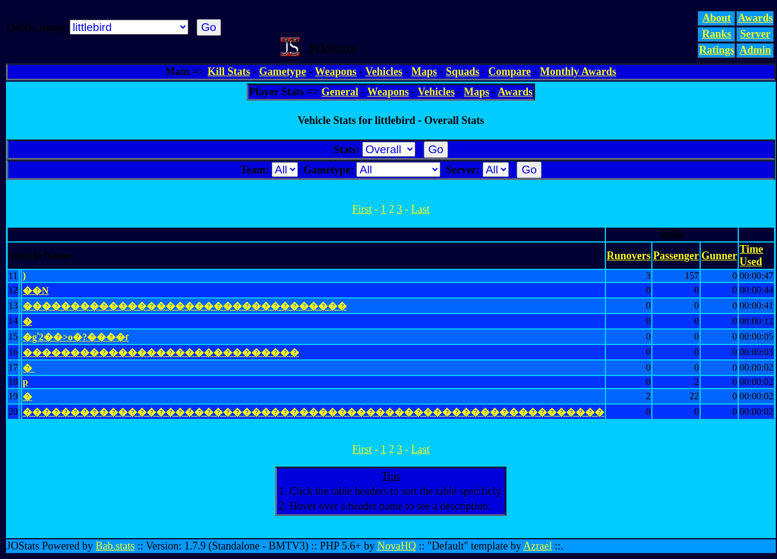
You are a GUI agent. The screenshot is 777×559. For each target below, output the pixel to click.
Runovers (629, 256)
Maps (424, 71)
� (27, 321)
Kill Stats (228, 71)
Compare (509, 71)
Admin (755, 50)
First (362, 209)
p (25, 382)
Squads (462, 71)
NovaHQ (396, 546)
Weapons (335, 71)
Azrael (537, 546)
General (340, 92)
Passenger (676, 256)
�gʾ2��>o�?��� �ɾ (76, 337)
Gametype (282, 71)
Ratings (716, 50)
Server (755, 34)
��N (36, 290)
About (717, 18)
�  (29, 368)
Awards (755, 18)
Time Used (751, 255)
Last (420, 209)
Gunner (719, 256)
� (27, 397)
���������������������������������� (185, 306)
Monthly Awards (578, 71)
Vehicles (383, 71)
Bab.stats (115, 546)
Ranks (716, 34)
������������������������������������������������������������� (313, 412)
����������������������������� (161, 352)
